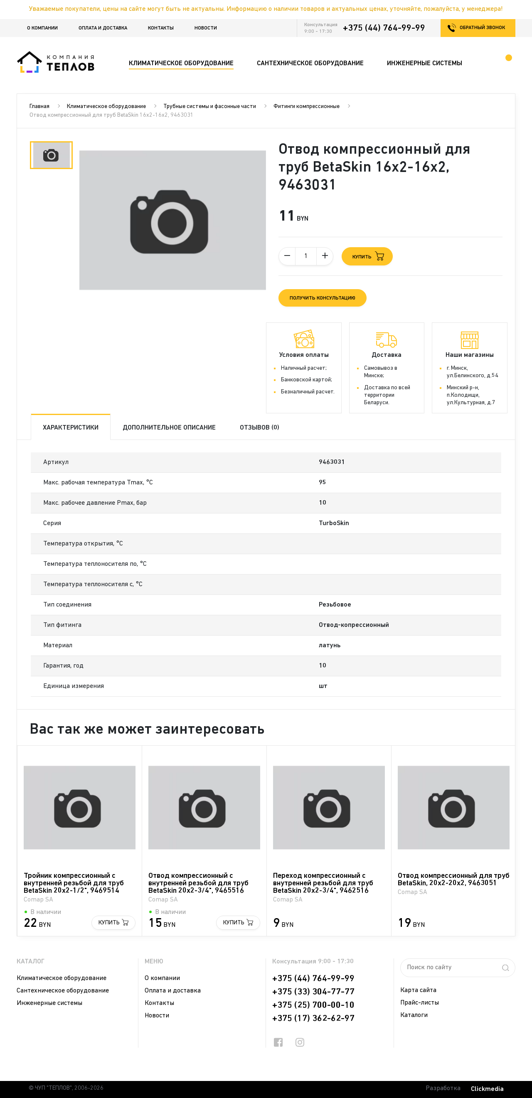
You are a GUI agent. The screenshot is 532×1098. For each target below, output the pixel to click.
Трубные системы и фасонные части (209, 106)
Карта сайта (418, 990)
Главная (39, 106)
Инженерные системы (49, 1003)
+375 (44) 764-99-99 (384, 28)
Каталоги (414, 1015)
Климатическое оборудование (106, 106)
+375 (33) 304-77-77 (313, 992)
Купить (109, 923)
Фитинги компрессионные (306, 106)
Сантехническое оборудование (63, 990)
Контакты (161, 28)
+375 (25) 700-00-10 (313, 1005)
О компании (42, 28)
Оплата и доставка (103, 28)
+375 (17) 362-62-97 (313, 1018)
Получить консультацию (322, 298)
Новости (206, 28)
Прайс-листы (419, 1003)
